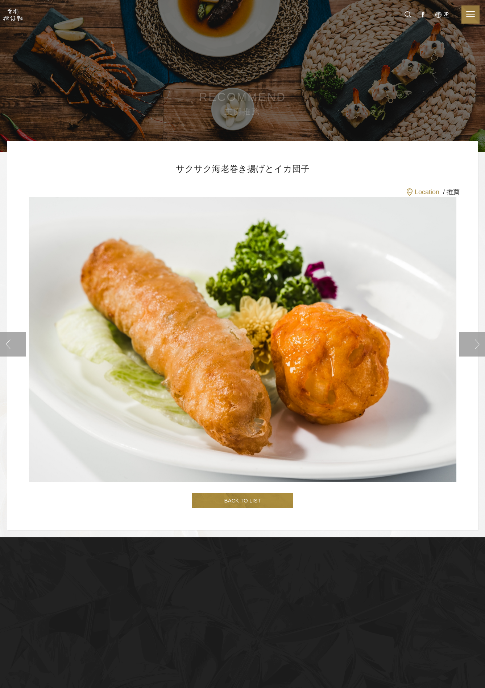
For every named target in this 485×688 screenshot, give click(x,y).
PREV (13, 344)
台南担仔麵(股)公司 (13, 15)
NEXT (472, 344)
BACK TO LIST (242, 500)
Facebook (444, 14)
